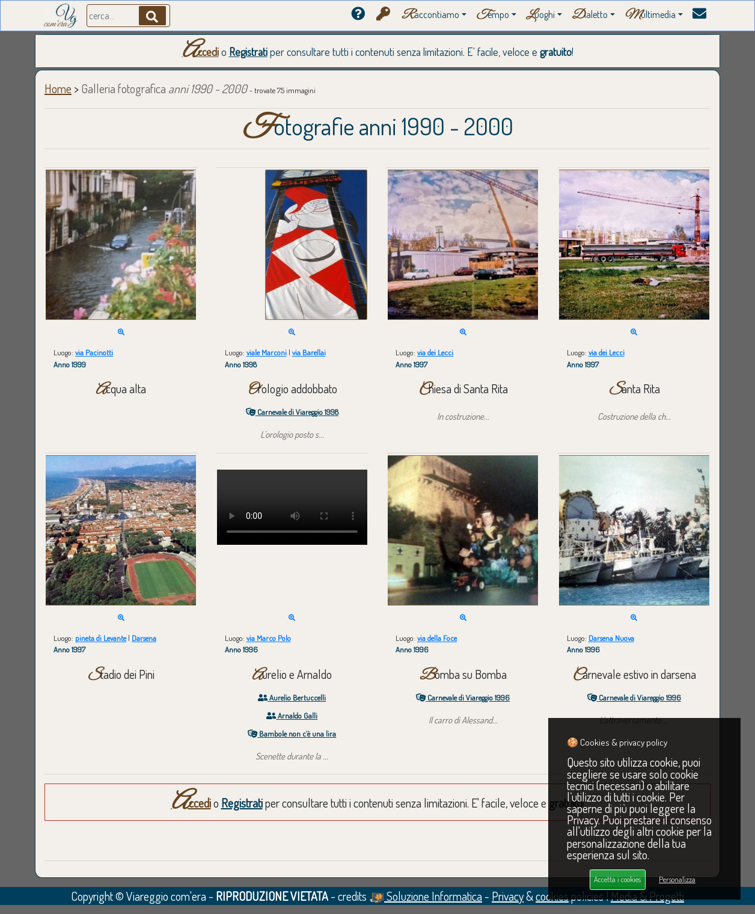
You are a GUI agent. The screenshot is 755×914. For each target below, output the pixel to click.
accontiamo (430, 15)
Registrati (248, 51)
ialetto (590, 15)
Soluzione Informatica (425, 896)
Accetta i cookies (617, 879)
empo (492, 15)
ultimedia (650, 15)
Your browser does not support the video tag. (292, 507)
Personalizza (677, 879)
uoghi (540, 15)
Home (58, 88)
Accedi (200, 51)
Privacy (508, 896)
